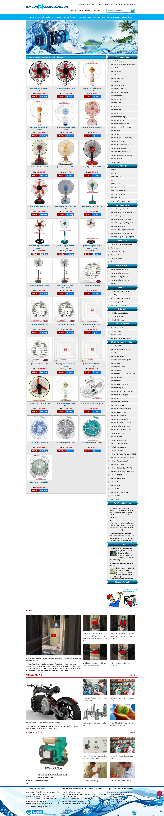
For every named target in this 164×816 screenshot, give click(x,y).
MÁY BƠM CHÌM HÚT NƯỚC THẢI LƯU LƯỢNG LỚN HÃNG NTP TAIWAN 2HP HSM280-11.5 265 (95, 637)
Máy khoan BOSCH (117, 433)
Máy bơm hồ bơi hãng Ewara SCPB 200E (121, 664)
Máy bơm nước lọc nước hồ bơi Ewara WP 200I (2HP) (94, 664)
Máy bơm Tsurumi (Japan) (119, 461)
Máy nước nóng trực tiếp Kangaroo (122, 233)
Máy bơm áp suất (116, 113)
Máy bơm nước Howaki (118, 415)
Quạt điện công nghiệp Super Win (122, 244)
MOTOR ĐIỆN (56, 17)
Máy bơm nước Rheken (118, 464)
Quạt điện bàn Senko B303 (39, 167)
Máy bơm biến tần (117, 158)
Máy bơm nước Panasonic (119, 92)
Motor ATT (114, 170)
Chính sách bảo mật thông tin (119, 801)
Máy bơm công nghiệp (118, 85)
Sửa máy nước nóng (90, 781)
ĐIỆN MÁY (105, 17)
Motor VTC (114, 187)
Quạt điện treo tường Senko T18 (39, 403)
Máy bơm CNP (115, 162)
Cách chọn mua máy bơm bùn (120, 533)
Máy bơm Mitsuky (116, 398)
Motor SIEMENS (116, 177)
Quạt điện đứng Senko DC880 (39, 285)
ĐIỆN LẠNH (115, 17)
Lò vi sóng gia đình (117, 302)
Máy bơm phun (116, 71)
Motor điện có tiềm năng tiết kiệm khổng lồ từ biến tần (122, 724)
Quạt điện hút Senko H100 (91, 285)
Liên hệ (112, 4)
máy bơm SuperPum (117, 450)
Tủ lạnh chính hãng (117, 316)
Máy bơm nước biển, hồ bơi (120, 124)
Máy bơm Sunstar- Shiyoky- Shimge (122, 457)
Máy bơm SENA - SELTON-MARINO (123, 374)
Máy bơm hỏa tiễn (117, 96)
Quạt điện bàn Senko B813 (92, 167)
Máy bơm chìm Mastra (118, 367)
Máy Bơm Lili (115, 499)
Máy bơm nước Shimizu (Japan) (121, 429)
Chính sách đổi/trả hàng (118, 799)
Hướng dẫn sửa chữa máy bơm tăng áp (121, 757)
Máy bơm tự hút (116, 82)
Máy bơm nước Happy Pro (119, 492)
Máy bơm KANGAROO (118, 440)
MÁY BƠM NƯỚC (44, 17)
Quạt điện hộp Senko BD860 (65, 442)
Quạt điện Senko (116, 258)
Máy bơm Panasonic (117, 356)
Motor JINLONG (116, 198)
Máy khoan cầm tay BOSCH (120, 273)
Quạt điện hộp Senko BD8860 (92, 442)
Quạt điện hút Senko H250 (39, 364)
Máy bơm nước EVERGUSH (120, 144)
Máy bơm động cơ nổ (118, 99)
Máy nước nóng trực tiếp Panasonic (122, 209)
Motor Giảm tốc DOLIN (118, 191)
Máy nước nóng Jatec (118, 226)
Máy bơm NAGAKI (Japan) (119, 395)
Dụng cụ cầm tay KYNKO (119, 443)
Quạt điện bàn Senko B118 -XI (39, 206)
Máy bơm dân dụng (117, 78)
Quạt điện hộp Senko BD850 (39, 482)
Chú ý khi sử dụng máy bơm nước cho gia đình (95, 699)
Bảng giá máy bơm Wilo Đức (37, 780)
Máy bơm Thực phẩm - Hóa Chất (121, 127)
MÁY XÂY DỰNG (94, 17)
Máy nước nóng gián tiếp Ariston (121, 219)
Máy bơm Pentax (116, 381)
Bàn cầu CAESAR (117, 328)
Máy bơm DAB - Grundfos (119, 384)
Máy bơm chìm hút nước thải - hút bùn (123, 64)
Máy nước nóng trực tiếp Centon (121, 212)
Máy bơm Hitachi (116, 489)
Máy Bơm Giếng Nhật (118, 405)
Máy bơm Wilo (115, 485)
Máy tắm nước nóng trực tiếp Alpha (122, 230)
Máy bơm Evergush (117, 388)
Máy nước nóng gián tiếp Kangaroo (122, 237)
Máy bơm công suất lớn (118, 148)
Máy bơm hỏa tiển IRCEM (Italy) (121, 422)
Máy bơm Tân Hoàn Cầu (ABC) (121, 360)
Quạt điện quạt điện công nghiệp (38, 57)
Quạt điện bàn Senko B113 (65, 167)
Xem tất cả (133, 610)
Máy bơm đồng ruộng (118, 117)
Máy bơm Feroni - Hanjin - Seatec (122, 391)
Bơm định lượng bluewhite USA (121, 151)
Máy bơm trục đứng (117, 120)
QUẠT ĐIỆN (82, 17)
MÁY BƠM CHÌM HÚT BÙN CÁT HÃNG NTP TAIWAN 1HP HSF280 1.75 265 (122, 636)
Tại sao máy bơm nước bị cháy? (121, 521)
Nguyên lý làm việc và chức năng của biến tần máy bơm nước (95, 757)
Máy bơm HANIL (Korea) (119, 412)
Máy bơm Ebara (116, 370)
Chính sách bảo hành (117, 795)
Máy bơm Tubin (116, 103)
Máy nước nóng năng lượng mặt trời (123, 223)
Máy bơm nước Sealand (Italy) (121, 408)
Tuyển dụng (122, 4)
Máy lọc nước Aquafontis (119, 305)
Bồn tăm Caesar (116, 335)
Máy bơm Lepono (116, 377)
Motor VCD (114, 173)
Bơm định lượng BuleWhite (120, 402)
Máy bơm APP (115, 363)
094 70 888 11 (37, 796)
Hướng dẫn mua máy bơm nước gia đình (122, 699)
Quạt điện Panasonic (117, 251)
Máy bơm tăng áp (116, 61)
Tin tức (94, 4)
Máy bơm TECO (116, 346)
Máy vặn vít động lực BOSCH (120, 277)
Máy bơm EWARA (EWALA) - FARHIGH (124, 454)
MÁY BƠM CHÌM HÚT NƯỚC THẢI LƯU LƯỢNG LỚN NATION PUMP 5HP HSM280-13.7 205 (53, 660)
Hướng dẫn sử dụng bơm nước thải (94, 724)
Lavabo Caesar (116, 331)
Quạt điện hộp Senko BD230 (39, 442)
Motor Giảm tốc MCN (118, 194)
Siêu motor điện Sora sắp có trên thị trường (43, 723)
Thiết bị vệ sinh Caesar (118, 447)
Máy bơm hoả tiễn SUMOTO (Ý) (121, 468)
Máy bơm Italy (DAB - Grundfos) (121, 137)
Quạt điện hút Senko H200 (65, 324)
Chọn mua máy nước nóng (119, 508)
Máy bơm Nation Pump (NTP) (120, 349)
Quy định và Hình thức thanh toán (121, 792)
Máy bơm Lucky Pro (117, 482)
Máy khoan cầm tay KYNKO (120, 280)
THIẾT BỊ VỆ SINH (127, 17)
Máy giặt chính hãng (117, 320)
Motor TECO (115, 180)
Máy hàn (113, 284)
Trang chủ (31, 17)
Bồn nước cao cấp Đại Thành (120, 338)
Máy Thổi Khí (115, 134)
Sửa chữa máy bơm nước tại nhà (122, 781)
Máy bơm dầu (115, 131)
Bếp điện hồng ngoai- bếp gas (121, 298)
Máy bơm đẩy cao (116, 75)
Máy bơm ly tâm (116, 110)
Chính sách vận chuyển (118, 797)
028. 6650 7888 (49, 796)
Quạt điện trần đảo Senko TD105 (92, 403)
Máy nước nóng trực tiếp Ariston (121, 216)
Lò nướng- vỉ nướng (117, 295)
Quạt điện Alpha (116, 255)
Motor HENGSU (116, 184)
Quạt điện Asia (115, 248)
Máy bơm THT (115, 353)
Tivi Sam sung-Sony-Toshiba (120, 291)
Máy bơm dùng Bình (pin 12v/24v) (122, 155)
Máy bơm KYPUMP (117, 475)
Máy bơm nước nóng (117, 141)
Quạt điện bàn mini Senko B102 (92, 127)
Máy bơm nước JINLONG (119, 419)
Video (106, 4)
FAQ (100, 4)
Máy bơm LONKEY (117, 436)
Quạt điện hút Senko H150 (39, 324)
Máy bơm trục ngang (117, 68)
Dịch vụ (87, 4)
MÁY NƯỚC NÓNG (70, 17)
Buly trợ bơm (115, 106)
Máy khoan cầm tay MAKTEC (120, 270)
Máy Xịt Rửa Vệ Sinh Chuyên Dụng (122, 471)
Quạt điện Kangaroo (117, 262)
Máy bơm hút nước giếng (119, 89)
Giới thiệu (79, 4)
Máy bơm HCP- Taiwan (118, 478)
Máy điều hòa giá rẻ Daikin (119, 313)
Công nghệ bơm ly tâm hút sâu (121, 549)
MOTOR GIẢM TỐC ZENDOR (121, 201)
